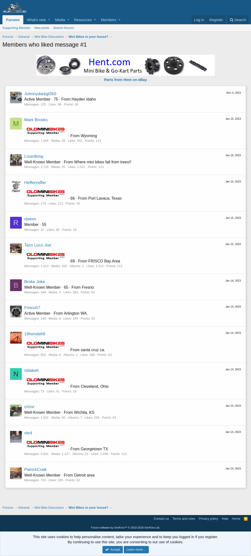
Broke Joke (34, 281)
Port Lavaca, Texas (105, 198)
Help (225, 518)
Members (108, 20)
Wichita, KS (84, 412)
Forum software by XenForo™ (125, 527)
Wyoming (89, 136)
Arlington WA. (76, 313)
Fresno (88, 287)
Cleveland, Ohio (95, 386)
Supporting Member (16, 28)
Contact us (161, 518)
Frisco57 (32, 307)
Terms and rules (184, 518)
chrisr (29, 406)
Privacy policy (208, 518)
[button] (49, 19)
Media (60, 20)
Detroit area (84, 475)
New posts (41, 28)
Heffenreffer (35, 182)
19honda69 (34, 334)
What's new (36, 20)
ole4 (28, 433)
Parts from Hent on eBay (125, 80)
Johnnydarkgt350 (40, 93)
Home (236, 518)
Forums (13, 20)
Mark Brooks (36, 119)
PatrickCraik (35, 469)
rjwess (30, 219)
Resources (83, 20)
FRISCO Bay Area (104, 261)
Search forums (63, 28)
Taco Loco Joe (37, 245)
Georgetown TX (94, 449)
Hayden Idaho (84, 99)
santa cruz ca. (93, 350)
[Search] (238, 19)
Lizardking (33, 156)
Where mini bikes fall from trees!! (102, 162)
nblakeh (31, 370)
